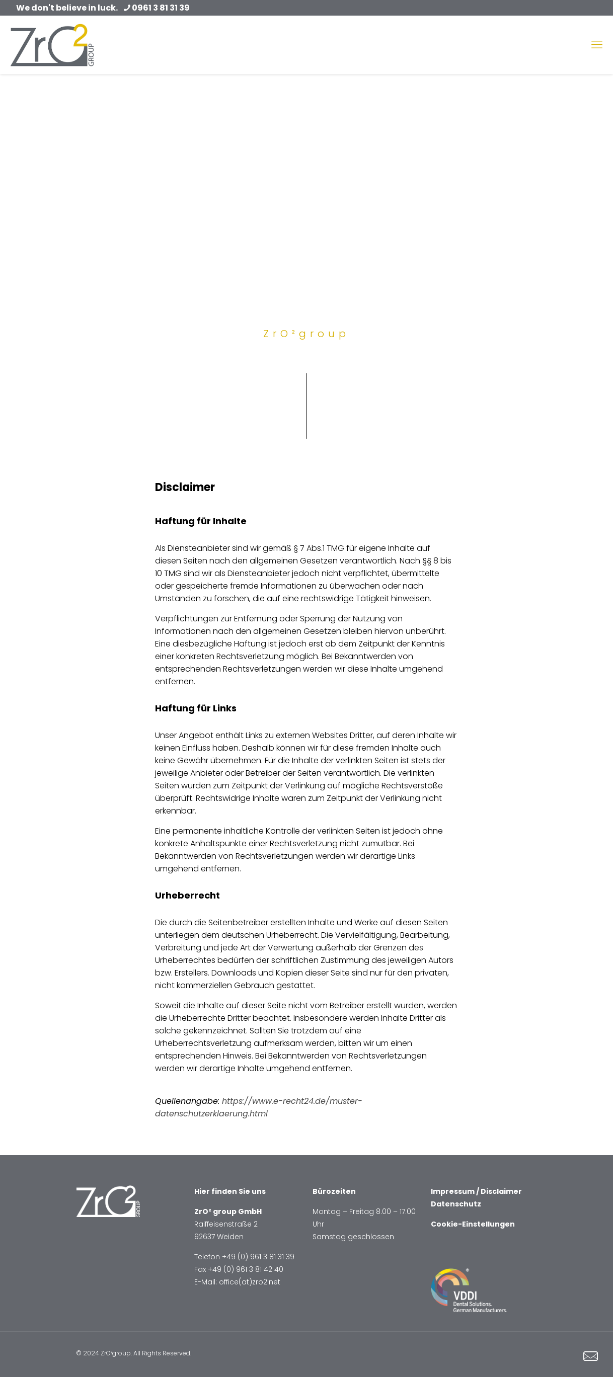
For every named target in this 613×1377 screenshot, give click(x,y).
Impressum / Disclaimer (476, 1191)
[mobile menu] (596, 44)
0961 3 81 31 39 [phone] (161, 8)
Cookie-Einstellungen (473, 1224)
